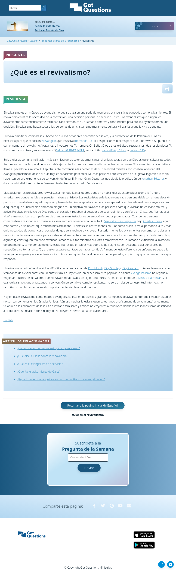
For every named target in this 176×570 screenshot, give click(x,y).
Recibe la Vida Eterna (47, 26)
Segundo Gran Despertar (120, 221)
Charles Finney (152, 221)
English (8, 320)
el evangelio (49, 141)
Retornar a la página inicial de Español (92, 405)
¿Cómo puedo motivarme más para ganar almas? (48, 348)
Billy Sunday (111, 268)
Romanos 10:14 (85, 141)
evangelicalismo (141, 273)
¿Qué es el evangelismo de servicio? (40, 364)
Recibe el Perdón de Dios (49, 30)
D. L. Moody (95, 268)
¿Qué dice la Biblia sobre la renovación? (42, 356)
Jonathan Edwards (153, 179)
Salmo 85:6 (109, 150)
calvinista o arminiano (149, 278)
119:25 (121, 150)
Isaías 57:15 (137, 150)
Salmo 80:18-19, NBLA (70, 150)
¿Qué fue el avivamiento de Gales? (39, 371)
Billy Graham (130, 268)
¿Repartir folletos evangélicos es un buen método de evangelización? (61, 379)
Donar (154, 26)
